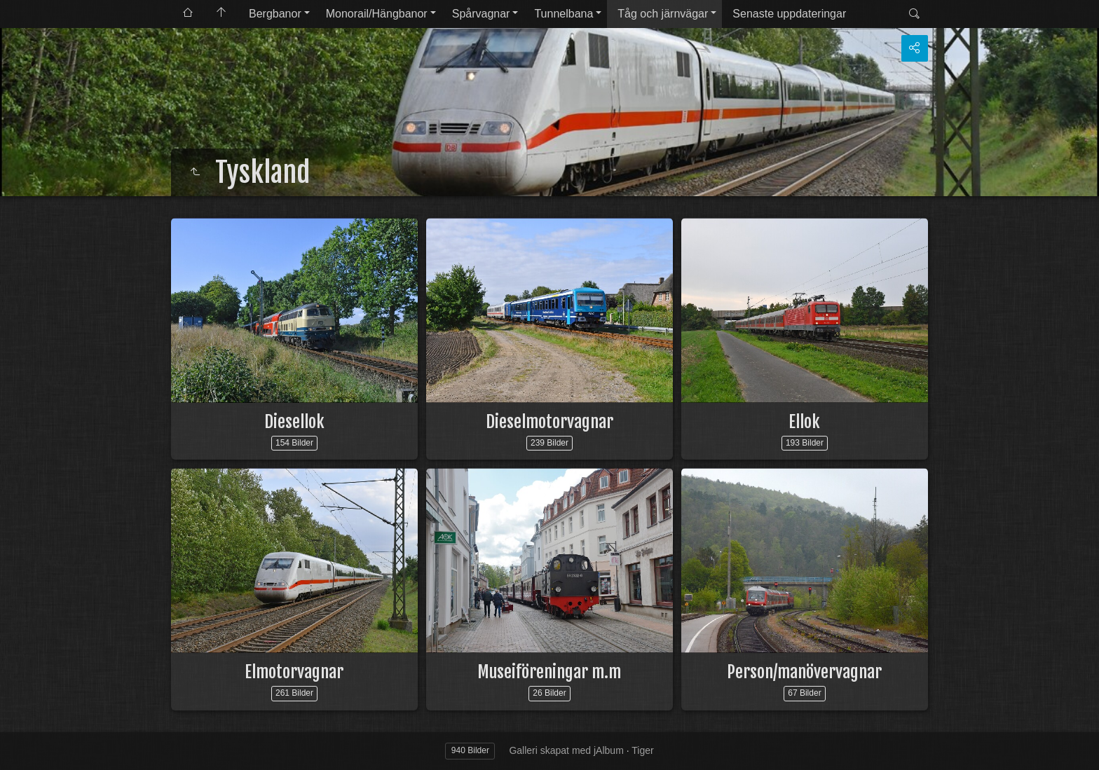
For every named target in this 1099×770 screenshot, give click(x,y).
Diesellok (294, 421)
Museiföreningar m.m (549, 671)
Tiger (642, 750)
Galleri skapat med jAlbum (566, 750)
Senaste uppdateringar (789, 14)
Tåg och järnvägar (662, 14)
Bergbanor (275, 14)
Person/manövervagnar (804, 671)
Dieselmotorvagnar (549, 421)
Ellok (804, 421)
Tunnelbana (563, 14)
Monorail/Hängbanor (377, 14)
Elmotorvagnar (294, 671)
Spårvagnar (481, 14)
